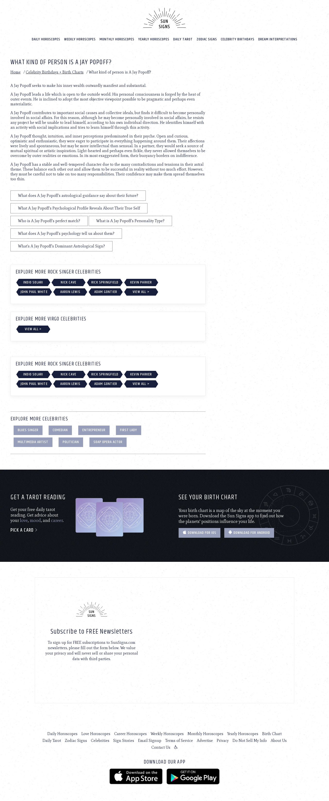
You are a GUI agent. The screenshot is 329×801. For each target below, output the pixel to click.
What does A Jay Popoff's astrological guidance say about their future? (78, 195)
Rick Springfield (104, 282)
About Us (279, 740)
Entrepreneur (93, 430)
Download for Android (249, 533)
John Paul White (34, 292)
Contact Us (160, 747)
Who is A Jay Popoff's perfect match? (49, 220)
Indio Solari (33, 282)
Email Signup (149, 740)
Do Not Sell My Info (250, 740)
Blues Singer (28, 430)
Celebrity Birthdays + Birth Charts (55, 72)
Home (15, 72)
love (24, 520)
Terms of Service (179, 740)
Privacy (223, 740)
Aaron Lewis (70, 292)
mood (35, 520)
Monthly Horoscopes (117, 39)
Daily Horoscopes (46, 39)
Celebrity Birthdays (237, 39)
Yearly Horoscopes (153, 39)
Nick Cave (68, 282)
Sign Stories (123, 740)
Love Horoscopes (95, 733)
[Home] (164, 18)
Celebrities (100, 740)
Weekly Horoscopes (80, 39)
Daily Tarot (183, 39)
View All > (141, 292)
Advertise (205, 740)
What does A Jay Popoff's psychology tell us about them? (66, 233)
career (57, 520)
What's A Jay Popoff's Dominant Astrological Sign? (61, 246)
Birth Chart (272, 733)
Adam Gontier (105, 292)
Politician (71, 442)
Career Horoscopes (130, 733)
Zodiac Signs (207, 39)
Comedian (60, 430)
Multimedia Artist (33, 442)
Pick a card (24, 530)
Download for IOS (199, 533)
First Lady (128, 430)
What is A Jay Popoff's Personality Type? (130, 220)
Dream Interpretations (277, 39)
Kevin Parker (141, 282)
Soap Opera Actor (108, 442)
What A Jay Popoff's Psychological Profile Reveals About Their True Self (79, 208)
